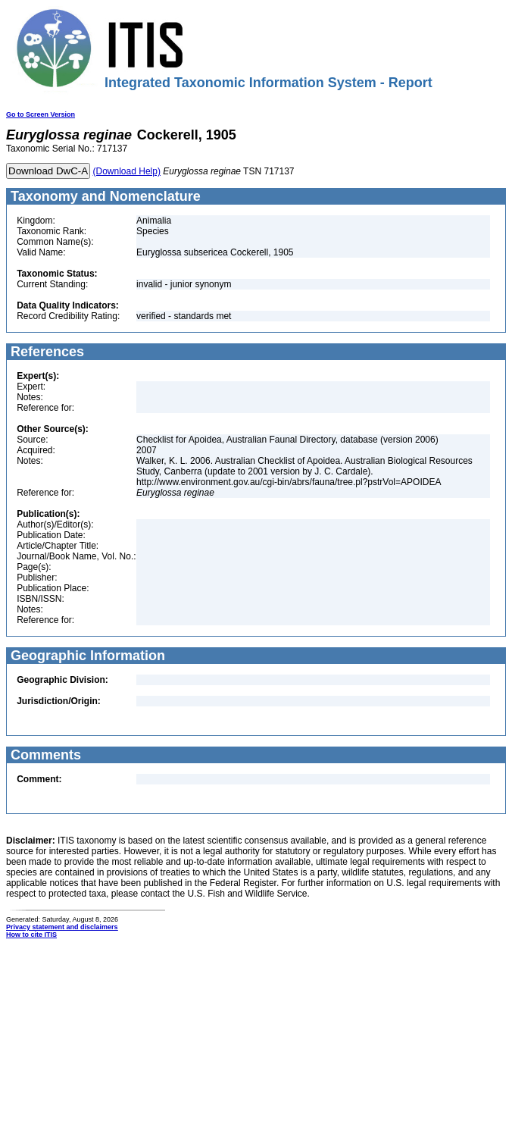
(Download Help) (127, 171)
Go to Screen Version (40, 114)
